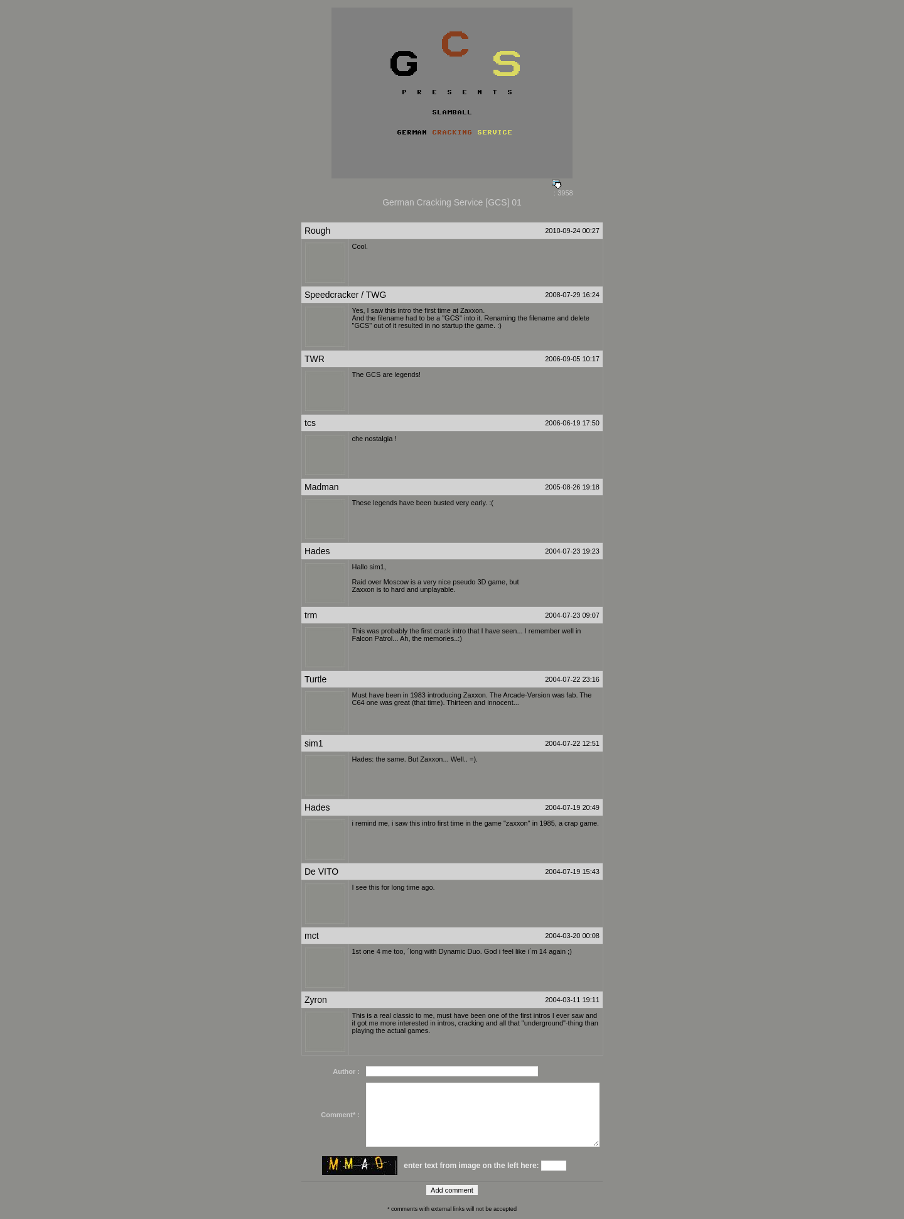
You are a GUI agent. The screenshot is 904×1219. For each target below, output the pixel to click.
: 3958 (562, 190)
